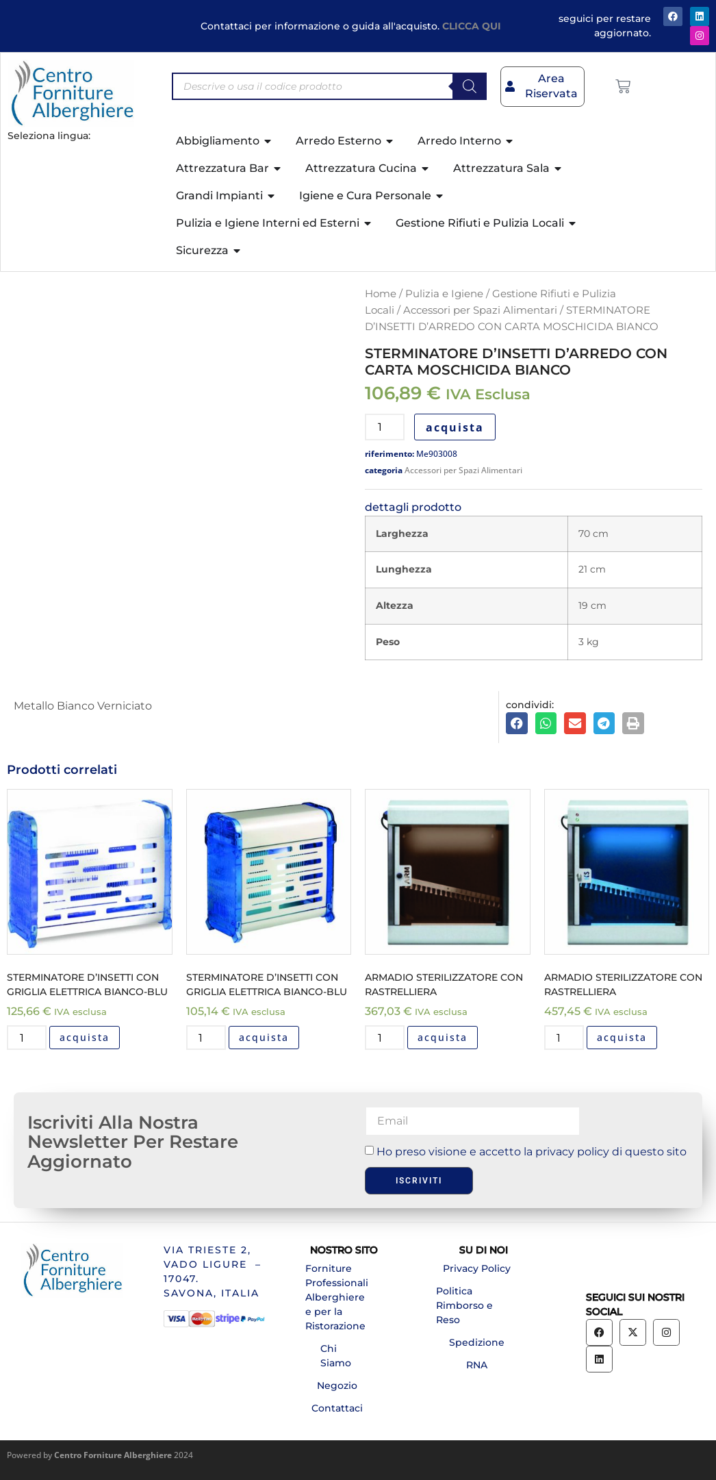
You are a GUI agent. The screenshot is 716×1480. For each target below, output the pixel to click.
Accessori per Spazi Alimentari (480, 310)
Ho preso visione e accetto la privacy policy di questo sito (531, 1151)
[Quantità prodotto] (385, 427)
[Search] (469, 86)
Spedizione (476, 1342)
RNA (476, 1365)
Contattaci (337, 1408)
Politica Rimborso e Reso (464, 1305)
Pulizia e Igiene (444, 294)
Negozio (337, 1385)
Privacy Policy (477, 1268)
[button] (517, 723)
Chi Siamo (335, 1355)
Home (380, 294)
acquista (455, 427)
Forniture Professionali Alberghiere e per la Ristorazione (337, 1297)
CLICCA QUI (471, 26)
